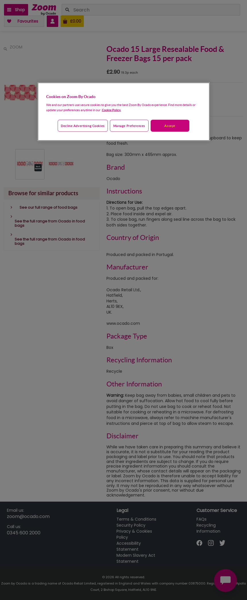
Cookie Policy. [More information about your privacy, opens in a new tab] (111, 110)
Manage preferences (129, 125)
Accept (169, 125)
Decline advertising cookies (82, 125)
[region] (124, 111)
